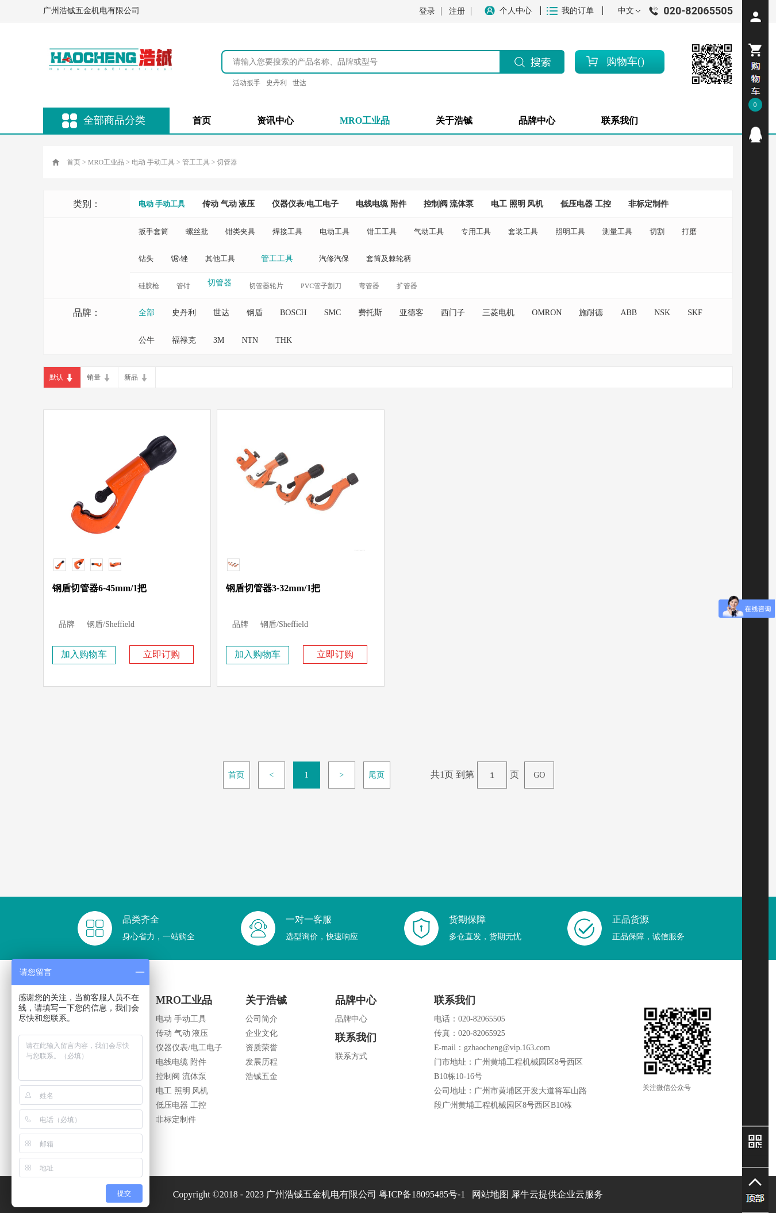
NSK (662, 312)
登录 (427, 11)
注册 (457, 11)
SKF (694, 312)
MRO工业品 (106, 162)
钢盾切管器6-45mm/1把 (99, 588)
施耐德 (591, 312)
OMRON (547, 312)
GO (539, 775)
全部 (147, 312)
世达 (299, 83)
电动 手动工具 (153, 162)
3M (218, 340)
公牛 (147, 340)
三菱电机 (498, 312)
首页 (202, 120)
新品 (131, 377)
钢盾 (255, 312)
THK (283, 340)
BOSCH (293, 312)
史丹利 (276, 83)
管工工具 (196, 162)
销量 (94, 377)
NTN (249, 340)
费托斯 (370, 312)
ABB (628, 312)
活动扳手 (246, 83)
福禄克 (184, 340)
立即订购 (161, 654)
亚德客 (411, 312)
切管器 (227, 162)
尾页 (376, 775)
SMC (332, 312)
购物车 (621, 61)
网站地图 (488, 1194)
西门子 (453, 312)
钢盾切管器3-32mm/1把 (273, 588)
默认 (56, 377)
